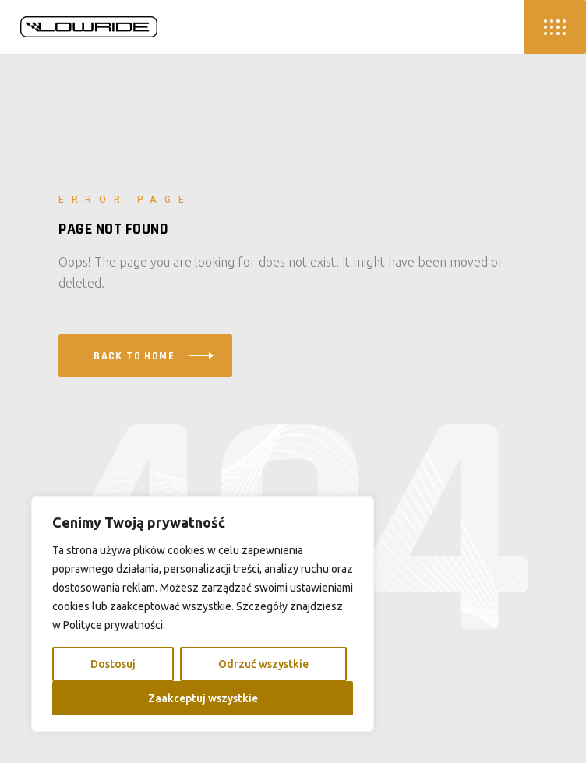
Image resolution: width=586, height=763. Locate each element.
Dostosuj (113, 664)
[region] (202, 614)
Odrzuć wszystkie (263, 664)
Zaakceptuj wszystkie (203, 698)
